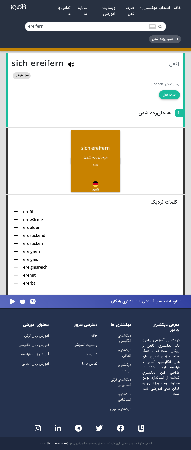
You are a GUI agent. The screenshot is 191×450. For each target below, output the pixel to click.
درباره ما (82, 11)
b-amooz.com (57, 443)
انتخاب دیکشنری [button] (155, 8)
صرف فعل (130, 11)
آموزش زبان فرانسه (35, 354)
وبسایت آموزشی (108, 11)
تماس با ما (64, 11)
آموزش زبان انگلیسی (34, 345)
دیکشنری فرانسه (124, 367)
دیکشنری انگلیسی (124, 338)
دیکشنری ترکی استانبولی (120, 382)
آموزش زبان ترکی (36, 335)
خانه (177, 8)
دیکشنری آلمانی (124, 353)
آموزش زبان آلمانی (35, 364)
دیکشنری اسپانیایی (124, 397)
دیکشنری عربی (120, 409)
